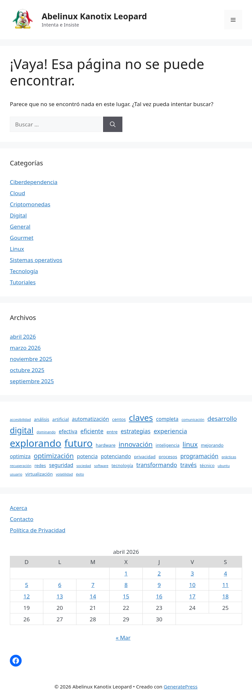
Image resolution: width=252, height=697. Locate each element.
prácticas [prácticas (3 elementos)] (228, 457)
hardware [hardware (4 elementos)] (106, 445)
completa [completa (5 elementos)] (167, 419)
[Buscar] (112, 124)
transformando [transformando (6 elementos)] (156, 465)
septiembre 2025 (32, 381)
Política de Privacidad (37, 530)
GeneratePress (181, 686)
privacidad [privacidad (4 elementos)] (145, 457)
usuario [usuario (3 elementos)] (16, 474)
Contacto (21, 519)
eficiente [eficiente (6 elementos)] (91, 431)
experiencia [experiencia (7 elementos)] (170, 431)
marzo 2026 (25, 347)
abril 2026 (23, 336)
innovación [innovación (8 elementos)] (135, 444)
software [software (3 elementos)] (101, 465)
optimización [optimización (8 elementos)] (54, 455)
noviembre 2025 (31, 359)
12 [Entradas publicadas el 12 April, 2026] (26, 596)
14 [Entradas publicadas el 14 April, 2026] (93, 596)
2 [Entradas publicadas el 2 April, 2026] (159, 573)
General (20, 226)
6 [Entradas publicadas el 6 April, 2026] (59, 585)
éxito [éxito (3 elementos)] (80, 474)
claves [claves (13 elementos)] (141, 418)
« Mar (123, 637)
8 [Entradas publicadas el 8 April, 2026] (126, 585)
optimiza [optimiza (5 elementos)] (20, 456)
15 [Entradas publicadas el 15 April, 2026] (126, 596)
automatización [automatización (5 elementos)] (90, 419)
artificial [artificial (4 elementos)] (60, 419)
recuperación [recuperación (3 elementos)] (21, 465)
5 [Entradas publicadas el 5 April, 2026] (26, 585)
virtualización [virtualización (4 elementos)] (38, 474)
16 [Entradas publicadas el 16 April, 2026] (159, 596)
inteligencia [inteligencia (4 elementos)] (167, 445)
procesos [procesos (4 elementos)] (167, 457)
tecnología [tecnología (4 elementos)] (122, 465)
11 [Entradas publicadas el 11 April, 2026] (225, 585)
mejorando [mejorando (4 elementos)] (212, 445)
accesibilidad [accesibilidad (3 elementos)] (20, 419)
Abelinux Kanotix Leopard (94, 16)
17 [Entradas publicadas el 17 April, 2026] (192, 596)
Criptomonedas (30, 204)
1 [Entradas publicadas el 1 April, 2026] (126, 573)
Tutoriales (23, 282)
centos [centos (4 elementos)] (119, 419)
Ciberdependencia (33, 182)
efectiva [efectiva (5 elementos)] (68, 431)
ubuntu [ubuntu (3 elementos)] (224, 465)
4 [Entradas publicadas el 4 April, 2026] (225, 573)
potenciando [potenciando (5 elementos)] (116, 456)
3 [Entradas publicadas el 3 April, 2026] (192, 573)
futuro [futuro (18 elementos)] (78, 443)
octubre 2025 (27, 370)
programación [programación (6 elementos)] (199, 456)
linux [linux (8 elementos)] (190, 444)
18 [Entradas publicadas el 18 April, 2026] (225, 596)
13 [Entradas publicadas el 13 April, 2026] (59, 596)
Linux (17, 249)
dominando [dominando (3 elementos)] (46, 432)
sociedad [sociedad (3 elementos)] (83, 465)
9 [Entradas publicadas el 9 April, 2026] (159, 585)
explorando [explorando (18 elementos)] (35, 443)
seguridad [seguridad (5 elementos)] (61, 465)
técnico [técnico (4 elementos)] (207, 465)
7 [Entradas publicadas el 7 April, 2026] (92, 585)
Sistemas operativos (36, 260)
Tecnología (24, 271)
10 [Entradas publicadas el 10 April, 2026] (192, 585)
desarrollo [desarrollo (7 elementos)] (222, 418)
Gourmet (21, 237)
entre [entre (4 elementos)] (112, 432)
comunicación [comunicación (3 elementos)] (192, 419)
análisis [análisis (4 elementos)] (41, 419)
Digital (18, 215)
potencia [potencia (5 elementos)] (87, 456)
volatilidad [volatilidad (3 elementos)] (64, 474)
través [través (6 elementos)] (188, 465)
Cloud (17, 193)
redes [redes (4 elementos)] (40, 465)
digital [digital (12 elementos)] (21, 430)
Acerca (18, 508)
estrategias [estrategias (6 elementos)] (136, 431)
